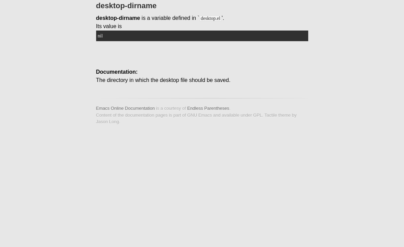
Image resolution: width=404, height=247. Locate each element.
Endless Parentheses (208, 108)
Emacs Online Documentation (125, 108)
